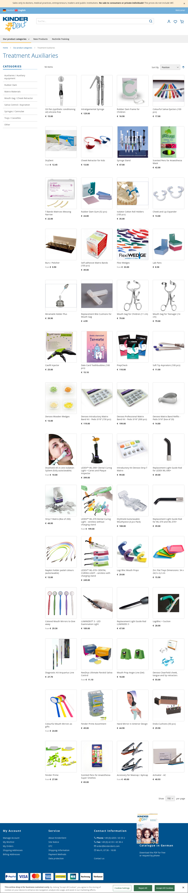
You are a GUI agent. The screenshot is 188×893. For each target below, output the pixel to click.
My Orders (8, 846)
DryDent (49, 160)
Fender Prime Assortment (93, 723)
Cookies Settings (122, 888)
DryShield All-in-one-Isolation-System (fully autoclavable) (60, 469)
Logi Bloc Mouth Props (128, 570)
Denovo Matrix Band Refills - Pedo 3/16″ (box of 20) (167, 418)
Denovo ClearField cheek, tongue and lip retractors (165, 674)
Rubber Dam (10, 85)
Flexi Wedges (123, 262)
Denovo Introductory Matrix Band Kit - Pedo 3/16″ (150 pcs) (96, 418)
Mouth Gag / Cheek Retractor (18, 98)
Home (5, 48)
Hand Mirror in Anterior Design (132, 723)
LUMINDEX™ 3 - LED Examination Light (90, 622)
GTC (50, 846)
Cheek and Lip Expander (165, 211)
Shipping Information (58, 850)
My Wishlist (8, 842)
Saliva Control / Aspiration (17, 104)
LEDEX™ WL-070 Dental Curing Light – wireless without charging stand (96, 522)
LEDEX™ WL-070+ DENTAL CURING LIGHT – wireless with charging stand (95, 573)
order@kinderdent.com (108, 846)
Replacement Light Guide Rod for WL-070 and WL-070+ (167, 520)
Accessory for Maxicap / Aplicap (132, 775)
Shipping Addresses (13, 850)
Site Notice (53, 842)
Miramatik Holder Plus (56, 314)
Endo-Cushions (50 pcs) (164, 723)
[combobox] (95, 21)
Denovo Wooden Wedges (57, 416)
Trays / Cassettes (12, 118)
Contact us (99, 858)
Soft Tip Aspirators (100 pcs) (166, 365)
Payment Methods (57, 854)
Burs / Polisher (52, 262)
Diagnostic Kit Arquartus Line (59, 672)
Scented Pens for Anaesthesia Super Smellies (95, 776)
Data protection (56, 858)
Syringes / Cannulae (14, 111)
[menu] (94, 39)
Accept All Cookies (164, 888)
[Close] (183, 887)
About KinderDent (57, 837)
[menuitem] (16, 39)
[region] (94, 888)
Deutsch (11, 10)
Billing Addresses (11, 854)
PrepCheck (122, 365)
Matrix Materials (12, 91)
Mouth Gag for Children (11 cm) (132, 314)
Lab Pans (157, 262)
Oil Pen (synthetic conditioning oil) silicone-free (60, 110)
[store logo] (15, 24)
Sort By (155, 67)
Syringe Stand (124, 160)
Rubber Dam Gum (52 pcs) (94, 211)
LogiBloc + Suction (162, 621)
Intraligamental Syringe (92, 109)
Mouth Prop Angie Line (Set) (130, 672)
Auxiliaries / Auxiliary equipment (14, 77)
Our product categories (23, 48)
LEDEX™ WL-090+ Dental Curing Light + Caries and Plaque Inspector (96, 470)
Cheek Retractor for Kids (93, 160)
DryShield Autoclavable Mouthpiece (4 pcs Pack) (129, 520)
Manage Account (11, 837)
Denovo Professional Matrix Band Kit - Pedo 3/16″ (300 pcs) (132, 418)
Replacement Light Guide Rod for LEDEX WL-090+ (167, 469)
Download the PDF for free (152, 852)
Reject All (143, 888)
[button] (169, 21)
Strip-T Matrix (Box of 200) (57, 519)
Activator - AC (159, 775)
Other (7, 124)
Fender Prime (51, 775)
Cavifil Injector (52, 365)
